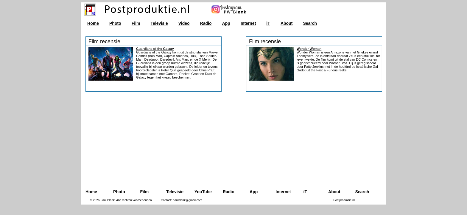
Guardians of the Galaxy (155, 48)
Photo (115, 23)
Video (184, 23)
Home (93, 23)
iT (268, 23)
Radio (206, 23)
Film (136, 23)
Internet (248, 23)
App (226, 23)
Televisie (159, 23)
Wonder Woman (309, 48)
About (286, 23)
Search (310, 23)
